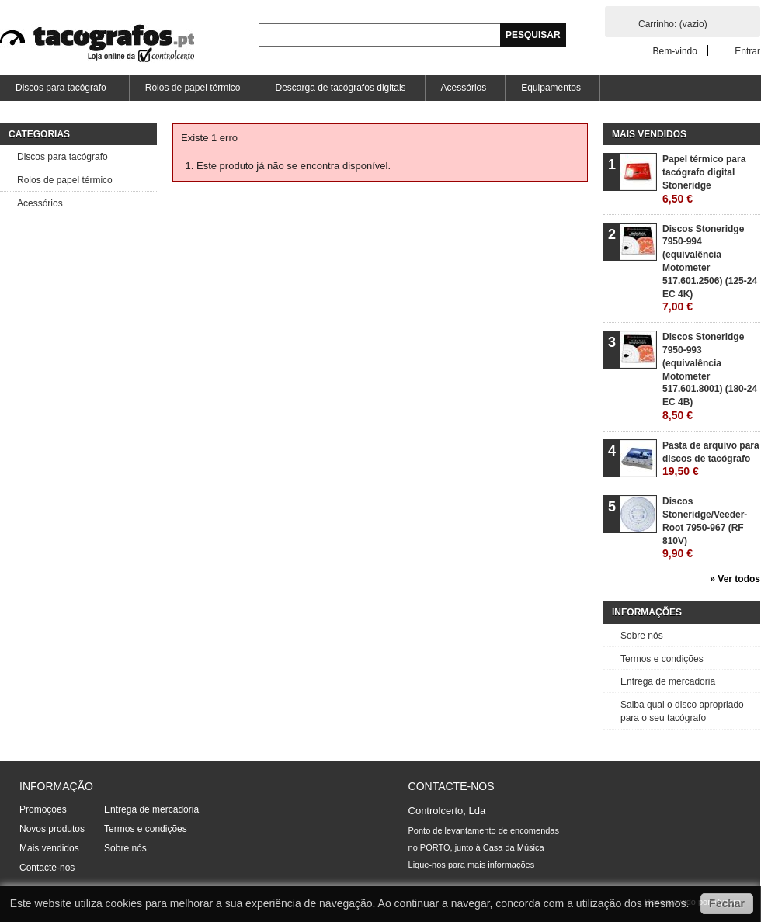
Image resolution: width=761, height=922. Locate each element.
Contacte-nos (47, 867)
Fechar (727, 903)
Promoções (43, 809)
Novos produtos (52, 828)
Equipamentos (551, 87)
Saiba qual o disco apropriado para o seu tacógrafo (682, 711)
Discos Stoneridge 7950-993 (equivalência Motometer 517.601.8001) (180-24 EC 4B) (709, 376)
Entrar (747, 51)
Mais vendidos (649, 134)
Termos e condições (662, 658)
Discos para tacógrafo (60, 91)
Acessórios (464, 87)
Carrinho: (672, 24)
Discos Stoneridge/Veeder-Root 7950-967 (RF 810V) (704, 528)
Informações (647, 612)
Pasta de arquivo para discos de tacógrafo (710, 459)
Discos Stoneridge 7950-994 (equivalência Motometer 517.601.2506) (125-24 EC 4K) (709, 269)
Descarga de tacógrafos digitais (340, 87)
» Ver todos (735, 579)
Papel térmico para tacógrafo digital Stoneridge (703, 179)
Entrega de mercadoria (667, 681)
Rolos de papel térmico (193, 87)
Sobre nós (641, 635)
